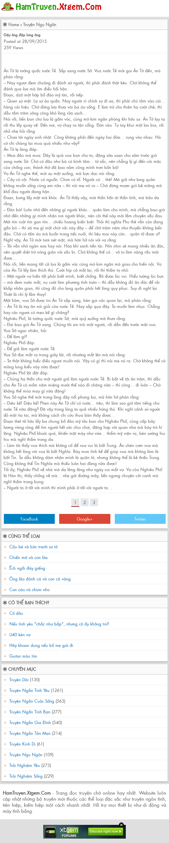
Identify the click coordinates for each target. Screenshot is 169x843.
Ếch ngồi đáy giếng (27, 568)
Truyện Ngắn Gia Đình (30, 722)
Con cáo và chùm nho (29, 589)
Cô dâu (15, 613)
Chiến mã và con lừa (28, 557)
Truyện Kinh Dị (22, 744)
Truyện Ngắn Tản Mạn (30, 733)
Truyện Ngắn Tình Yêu (29, 690)
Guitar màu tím (22, 656)
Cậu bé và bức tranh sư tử (33, 546)
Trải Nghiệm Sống (26, 776)
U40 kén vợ (19, 634)
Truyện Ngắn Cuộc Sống (31, 701)
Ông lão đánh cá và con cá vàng (40, 578)
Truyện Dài (19, 679)
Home (13, 24)
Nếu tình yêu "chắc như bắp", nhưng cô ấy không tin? (58, 624)
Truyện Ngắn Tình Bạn (29, 711)
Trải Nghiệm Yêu (24, 765)
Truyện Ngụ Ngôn (39, 24)
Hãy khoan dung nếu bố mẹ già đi (40, 645)
